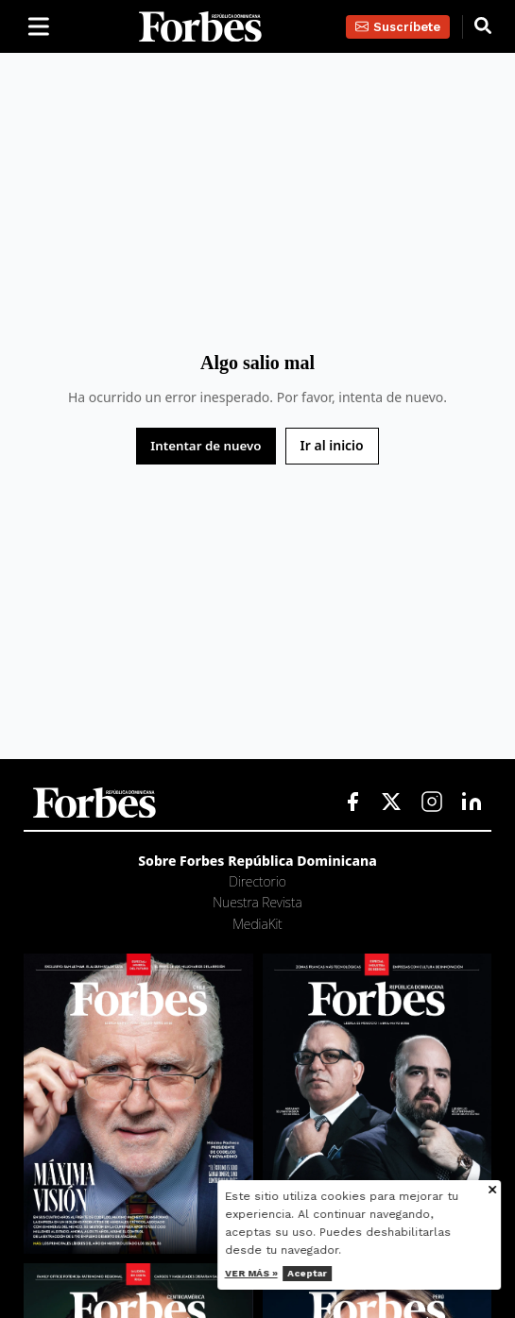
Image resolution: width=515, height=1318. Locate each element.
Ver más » (260, 1273)
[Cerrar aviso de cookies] (502, 1191)
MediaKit (257, 924)
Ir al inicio (332, 445)
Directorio (257, 881)
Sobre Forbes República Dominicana (257, 861)
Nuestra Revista (257, 902)
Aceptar (316, 1273)
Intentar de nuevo (205, 445)
